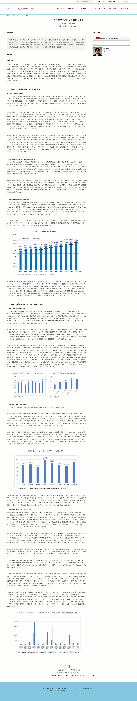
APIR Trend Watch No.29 (109, 38)
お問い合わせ (112, 2)
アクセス (73, 688)
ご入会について (49, 688)
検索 (92, 1)
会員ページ (101, 2)
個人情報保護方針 (63, 691)
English (128, 2)
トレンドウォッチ (27, 15)
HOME (8, 15)
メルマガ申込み (62, 688)
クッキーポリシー (49, 691)
